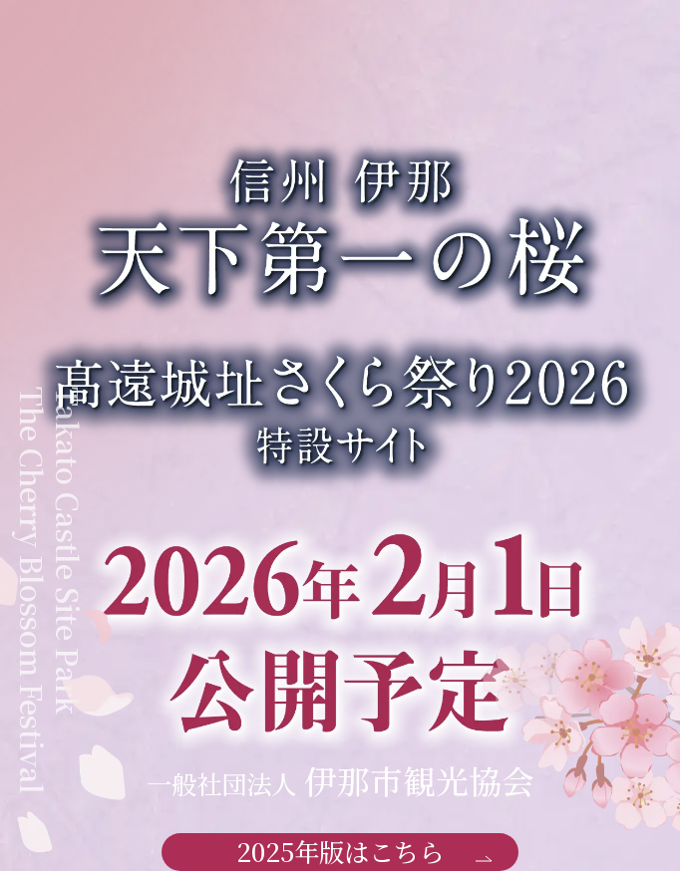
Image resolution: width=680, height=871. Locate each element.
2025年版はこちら (364, 852)
